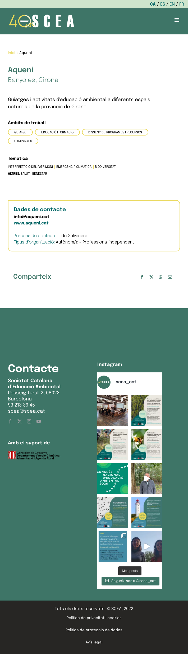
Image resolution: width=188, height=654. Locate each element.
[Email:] (170, 277)
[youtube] (38, 421)
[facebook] (10, 421)
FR (181, 4)
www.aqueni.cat (31, 223)
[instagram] (29, 421)
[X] (151, 277)
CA (153, 4)
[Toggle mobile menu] (177, 20)
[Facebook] (142, 277)
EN (172, 4)
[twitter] (19, 421)
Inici (11, 53)
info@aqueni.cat (31, 217)
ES (162, 4)
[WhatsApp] (160, 277)
